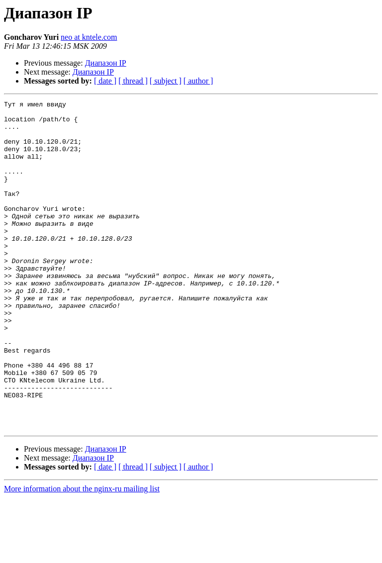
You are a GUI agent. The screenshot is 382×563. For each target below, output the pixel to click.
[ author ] (198, 81)
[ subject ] (166, 81)
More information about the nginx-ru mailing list (82, 554)
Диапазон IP (105, 63)
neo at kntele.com (89, 37)
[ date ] (105, 81)
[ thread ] (133, 81)
